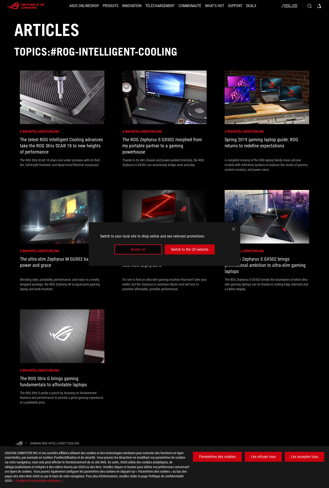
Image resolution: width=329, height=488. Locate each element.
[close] (233, 229)
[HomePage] (19, 443)
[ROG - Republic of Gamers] (26, 5)
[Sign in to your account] (319, 6)
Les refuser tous (263, 456)
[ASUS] (289, 6)
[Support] (235, 6)
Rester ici (138, 249)
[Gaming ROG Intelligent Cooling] (54, 443)
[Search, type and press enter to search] (309, 6)
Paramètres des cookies (217, 456)
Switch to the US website (190, 249)
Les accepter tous (304, 456)
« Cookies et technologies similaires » (38, 481)
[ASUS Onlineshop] (84, 6)
